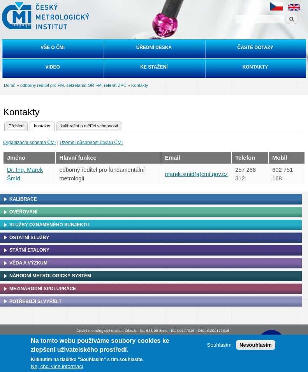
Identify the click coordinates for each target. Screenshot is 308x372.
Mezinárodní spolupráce (42, 288)
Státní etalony (29, 250)
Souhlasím (219, 345)
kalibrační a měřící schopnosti (89, 125)
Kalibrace (23, 199)
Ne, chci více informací (57, 366)
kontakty (40, 125)
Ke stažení (153, 67)
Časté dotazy (255, 47)
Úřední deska (154, 47)
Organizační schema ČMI (29, 142)
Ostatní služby (29, 237)
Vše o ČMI (52, 47)
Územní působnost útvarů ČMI (91, 142)
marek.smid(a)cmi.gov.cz (196, 174)
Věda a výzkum (28, 263)
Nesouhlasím (255, 345)
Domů (10, 85)
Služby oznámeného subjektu (49, 224)
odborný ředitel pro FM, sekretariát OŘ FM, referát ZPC (73, 85)
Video (52, 67)
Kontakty (255, 67)
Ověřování (23, 212)
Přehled (16, 125)
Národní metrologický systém (50, 276)
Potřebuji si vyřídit (35, 301)
